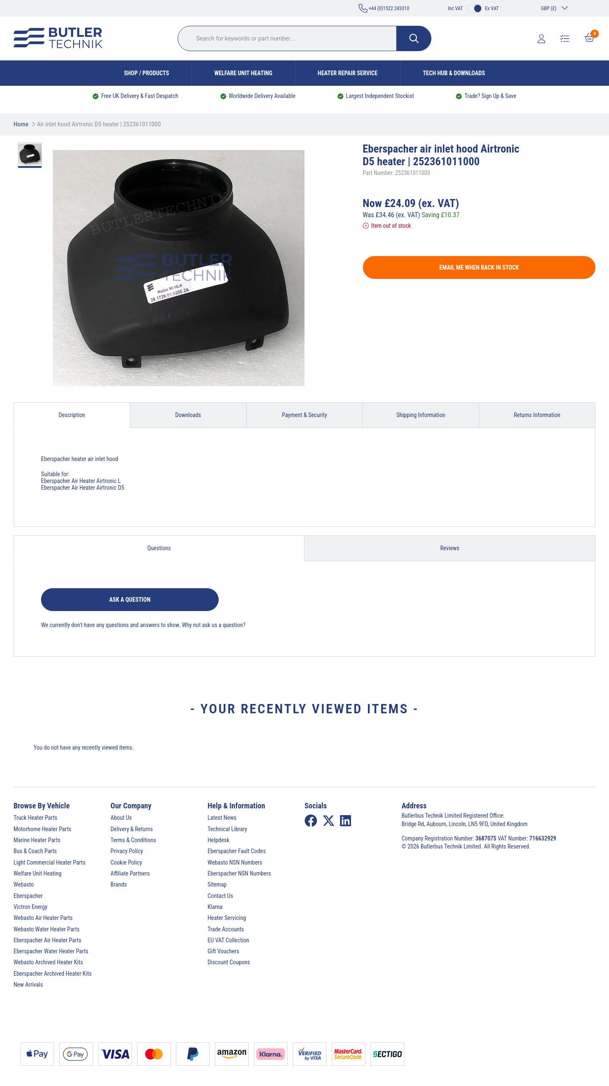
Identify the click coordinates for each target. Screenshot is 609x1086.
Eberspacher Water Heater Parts (51, 951)
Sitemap (217, 884)
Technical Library (227, 829)
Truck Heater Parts (35, 817)
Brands (118, 884)
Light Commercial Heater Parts (49, 862)
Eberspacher (28, 895)
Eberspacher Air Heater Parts (47, 940)
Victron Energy (30, 906)
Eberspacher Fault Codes (237, 851)
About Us (121, 817)
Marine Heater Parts (37, 840)
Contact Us (220, 895)
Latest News (222, 817)
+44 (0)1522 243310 (384, 8)
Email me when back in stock (479, 267)
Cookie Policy (126, 862)
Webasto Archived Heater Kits (48, 962)
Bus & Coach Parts (35, 851)
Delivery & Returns (131, 829)
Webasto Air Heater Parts (43, 917)
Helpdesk (219, 840)
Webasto (24, 884)
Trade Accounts (226, 929)
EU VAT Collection (228, 940)
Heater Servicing (227, 917)
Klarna (215, 906)
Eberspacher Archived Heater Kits (53, 973)
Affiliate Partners (130, 873)
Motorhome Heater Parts (42, 829)
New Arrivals (28, 984)
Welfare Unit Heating (243, 73)
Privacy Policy (126, 851)
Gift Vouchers (223, 951)
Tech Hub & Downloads (454, 73)
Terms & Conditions (133, 840)
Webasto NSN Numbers (235, 862)
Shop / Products (146, 73)
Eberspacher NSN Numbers (239, 873)
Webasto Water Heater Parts (47, 929)
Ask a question (130, 599)
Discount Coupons (229, 962)
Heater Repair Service (348, 73)
